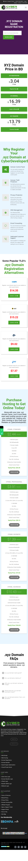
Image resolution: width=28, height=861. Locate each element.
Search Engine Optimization (8, 765)
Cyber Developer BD (17, 842)
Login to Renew (14, 109)
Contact (19, 2)
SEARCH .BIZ (14, 349)
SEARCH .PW (14, 376)
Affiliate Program (5, 804)
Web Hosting (4, 758)
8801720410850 (19, 1)
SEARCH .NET (14, 322)
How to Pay (4, 811)
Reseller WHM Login (6, 783)
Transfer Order (14, 129)
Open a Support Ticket (8, 1)
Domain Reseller (5, 762)
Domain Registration (6, 760)
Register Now (14, 89)
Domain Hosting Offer (6, 802)
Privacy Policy (4, 800)
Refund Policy (4, 797)
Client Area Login (5, 776)
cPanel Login (4, 781)
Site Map (3, 814)
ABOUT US (14, 739)
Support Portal (5, 809)
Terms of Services (6, 795)
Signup (15, 2)
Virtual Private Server (6, 767)
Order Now (14, 472)
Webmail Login (5, 786)
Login (25, 1)
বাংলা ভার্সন (24, 2)
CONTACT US (14, 743)
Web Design (4, 755)
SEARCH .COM (14, 295)
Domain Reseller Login (7, 779)
